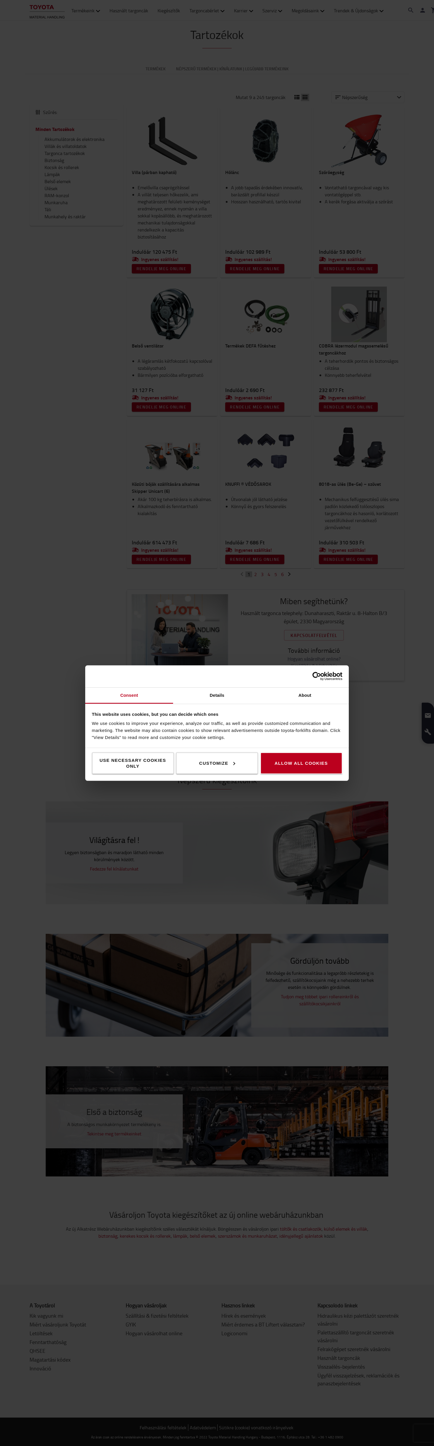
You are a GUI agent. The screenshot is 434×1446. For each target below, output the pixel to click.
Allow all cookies (301, 762)
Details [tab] (217, 694)
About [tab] (304, 694)
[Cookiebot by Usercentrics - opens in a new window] (316, 676)
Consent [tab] (129, 694)
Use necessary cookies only (133, 762)
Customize (217, 762)
